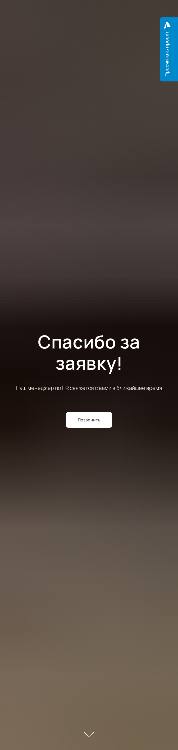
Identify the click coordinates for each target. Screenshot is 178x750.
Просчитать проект (166, 54)
